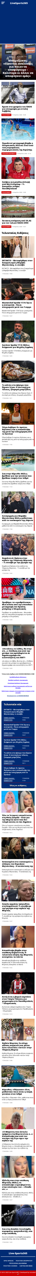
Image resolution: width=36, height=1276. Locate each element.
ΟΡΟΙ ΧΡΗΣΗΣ (9, 1261)
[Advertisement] (18, 25)
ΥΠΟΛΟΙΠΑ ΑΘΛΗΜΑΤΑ (9, 153)
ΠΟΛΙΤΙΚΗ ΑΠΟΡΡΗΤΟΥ (24, 1261)
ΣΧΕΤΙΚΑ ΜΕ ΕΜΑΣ (26, 1266)
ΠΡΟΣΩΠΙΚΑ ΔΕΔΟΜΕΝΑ (18, 1263)
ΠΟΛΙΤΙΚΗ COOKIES (10, 1266)
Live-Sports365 (18, 1253)
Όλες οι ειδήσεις (18, 785)
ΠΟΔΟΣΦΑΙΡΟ (6, 115)
